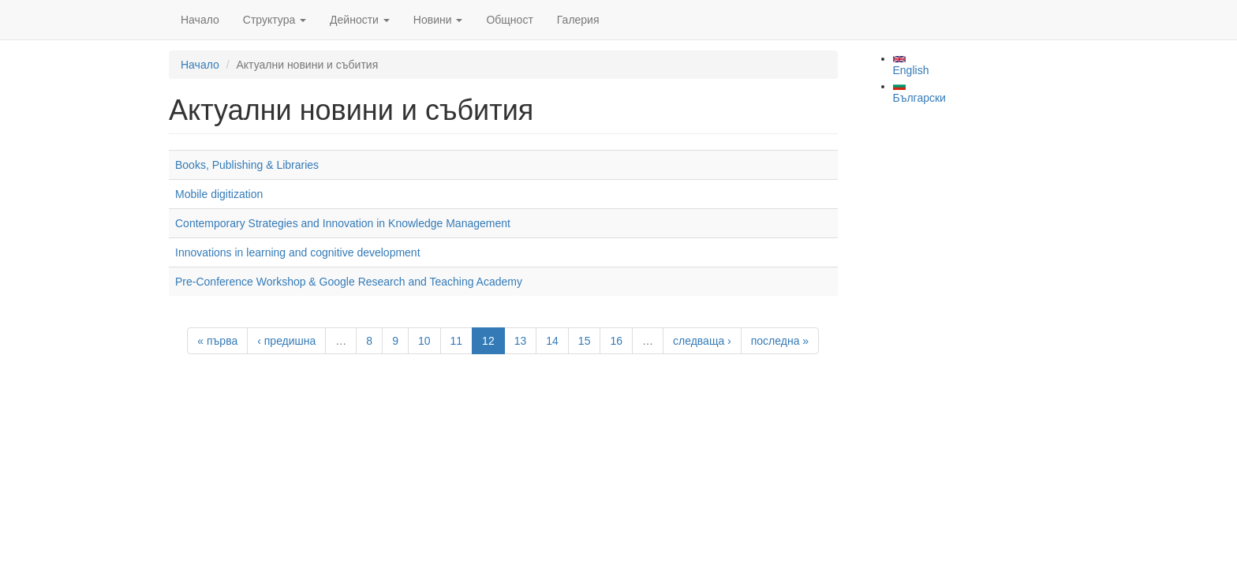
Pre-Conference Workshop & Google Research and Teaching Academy (348, 281)
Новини (438, 19)
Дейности (360, 19)
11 (456, 340)
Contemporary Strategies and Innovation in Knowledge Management (342, 223)
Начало (200, 19)
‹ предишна (286, 340)
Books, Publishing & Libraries (247, 165)
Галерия (578, 19)
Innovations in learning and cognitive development (297, 252)
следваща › (702, 340)
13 (520, 340)
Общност (509, 19)
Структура (274, 19)
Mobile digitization (219, 194)
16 (616, 340)
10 (424, 340)
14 (552, 340)
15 (584, 340)
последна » (780, 340)
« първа (217, 340)
